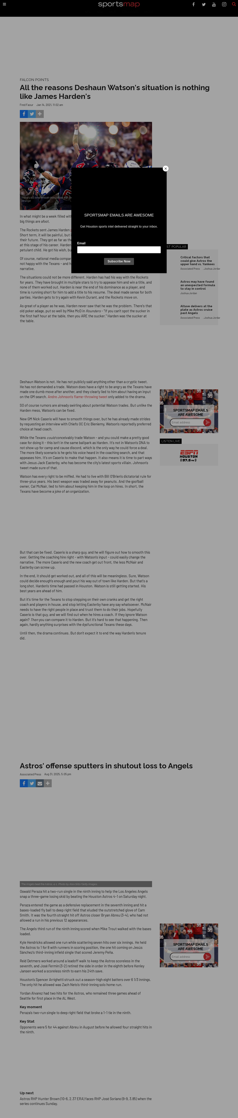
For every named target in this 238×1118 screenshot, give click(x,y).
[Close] (166, 169)
